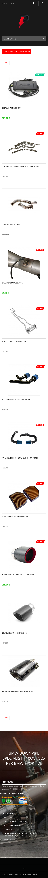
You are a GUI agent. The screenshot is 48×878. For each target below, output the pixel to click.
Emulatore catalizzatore (12, 283)
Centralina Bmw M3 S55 (11, 108)
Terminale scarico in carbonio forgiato (18, 691)
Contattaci (8, 829)
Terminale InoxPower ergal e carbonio (18, 575)
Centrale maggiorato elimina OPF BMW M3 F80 (20, 166)
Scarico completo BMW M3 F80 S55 (15, 341)
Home (5, 51)
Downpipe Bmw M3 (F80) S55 (12, 225)
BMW (11, 51)
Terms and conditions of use (15, 821)
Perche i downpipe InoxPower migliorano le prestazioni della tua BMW (21, 834)
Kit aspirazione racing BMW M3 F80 (16, 400)
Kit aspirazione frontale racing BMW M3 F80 (20, 458)
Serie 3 (17, 51)
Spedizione (8, 817)
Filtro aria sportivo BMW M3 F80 (15, 516)
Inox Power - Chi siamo (13, 825)
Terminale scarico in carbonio (14, 633)
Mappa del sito (9, 840)
